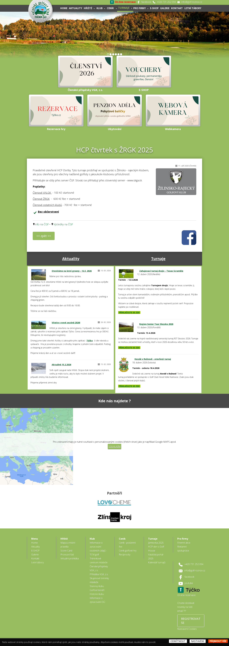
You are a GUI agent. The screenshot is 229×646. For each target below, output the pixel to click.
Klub (100, 8)
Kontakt (177, 8)
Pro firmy (140, 8)
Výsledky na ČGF (63, 224)
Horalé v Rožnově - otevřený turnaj (153, 359)
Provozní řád (67, 550)
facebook (146, 2)
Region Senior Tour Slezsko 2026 (156, 324)
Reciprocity (124, 550)
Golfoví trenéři (97, 586)
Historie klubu (97, 590)
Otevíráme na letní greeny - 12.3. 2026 (72, 270)
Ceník (112, 8)
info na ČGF (42, 224)
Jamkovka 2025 (156, 538)
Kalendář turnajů (156, 558)
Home (63, 8)
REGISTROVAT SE (191, 617)
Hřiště (89, 8)
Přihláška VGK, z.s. (99, 570)
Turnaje (125, 8)
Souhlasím (114, 446)
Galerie (164, 8)
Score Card (66, 546)
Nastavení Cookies (187, 625)
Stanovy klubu (97, 582)
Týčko (89, 340)
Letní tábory (192, 8)
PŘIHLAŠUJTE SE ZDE (129, 312)
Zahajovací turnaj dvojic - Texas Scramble (161, 270)
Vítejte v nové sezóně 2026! (66, 322)
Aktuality (75, 8)
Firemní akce (183, 538)
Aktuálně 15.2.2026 (61, 364)
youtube (188, 579)
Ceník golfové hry (127, 546)
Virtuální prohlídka (69, 554)
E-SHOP (154, 8)
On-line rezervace (186, 591)
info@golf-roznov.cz (191, 2)
